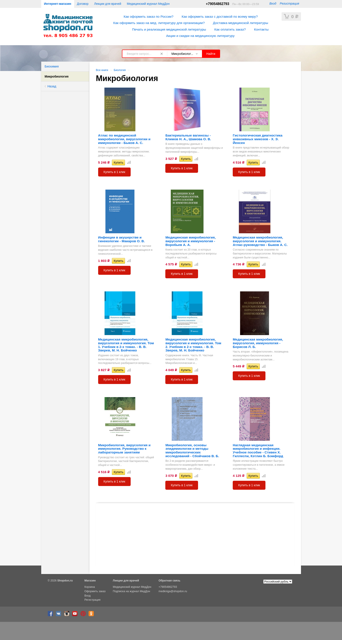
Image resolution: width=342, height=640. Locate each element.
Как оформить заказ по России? (148, 16)
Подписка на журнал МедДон (131, 591)
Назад (52, 86)
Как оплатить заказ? (230, 29)
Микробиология (57, 76)
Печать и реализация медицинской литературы (169, 29)
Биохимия (52, 66)
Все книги (102, 70)
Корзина (89, 586)
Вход (272, 3)
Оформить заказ (95, 591)
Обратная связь (169, 580)
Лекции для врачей (107, 3)
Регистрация (289, 3)
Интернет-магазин (57, 3)
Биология (120, 70)
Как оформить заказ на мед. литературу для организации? (159, 23)
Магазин (90, 580)
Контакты (261, 29)
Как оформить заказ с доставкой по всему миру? (220, 16)
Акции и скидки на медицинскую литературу (200, 36)
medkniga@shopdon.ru (173, 591)
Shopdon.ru (65, 580)
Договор (83, 3)
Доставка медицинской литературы (240, 23)
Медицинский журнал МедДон (148, 3)
